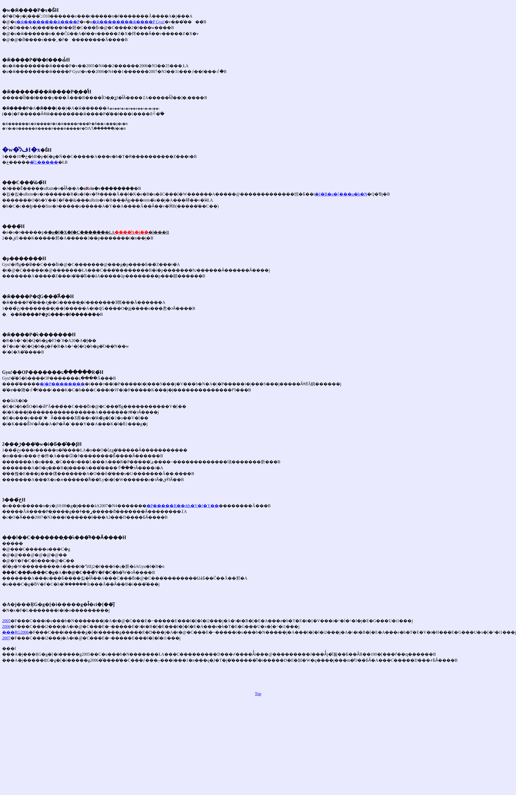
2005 (6, 621)
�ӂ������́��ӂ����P (48, 22)
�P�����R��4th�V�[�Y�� (183, 506)
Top (258, 693)
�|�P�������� (62, 384)
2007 (6, 638)
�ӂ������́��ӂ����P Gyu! (128, 22)
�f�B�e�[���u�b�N (341, 194)
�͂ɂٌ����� (44, 162)
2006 (6, 626)
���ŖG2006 (15, 632)
